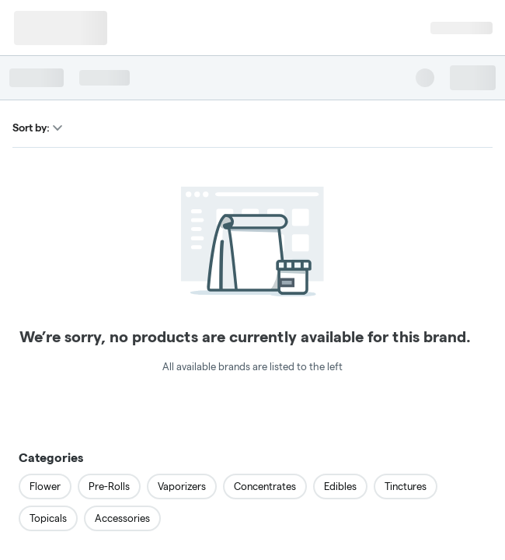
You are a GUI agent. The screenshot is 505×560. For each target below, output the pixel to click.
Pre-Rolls (109, 486)
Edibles (340, 486)
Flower (45, 486)
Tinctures (406, 486)
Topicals (48, 518)
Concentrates (265, 486)
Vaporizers (182, 486)
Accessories (122, 518)
